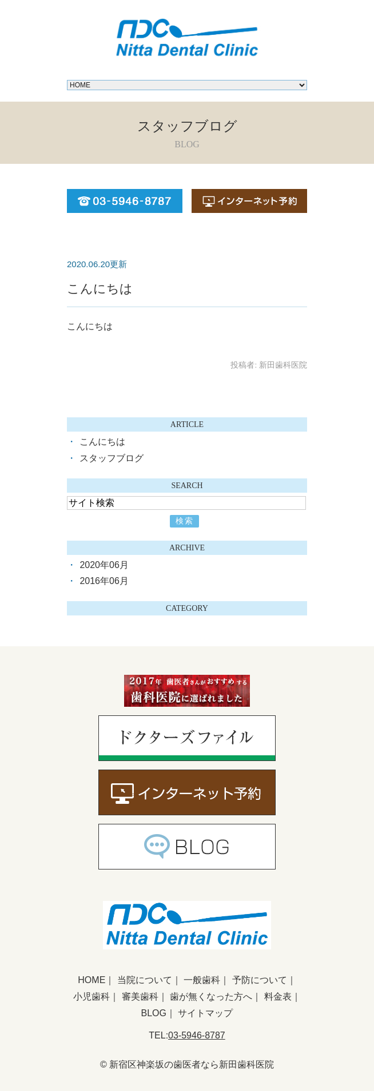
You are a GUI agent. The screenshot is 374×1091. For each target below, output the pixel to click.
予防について (259, 980)
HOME (91, 980)
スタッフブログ (111, 458)
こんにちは (100, 288)
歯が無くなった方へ (211, 996)
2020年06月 (103, 565)
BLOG (153, 1013)
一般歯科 (202, 980)
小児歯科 (91, 996)
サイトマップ (205, 1013)
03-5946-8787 (196, 1035)
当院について (144, 980)
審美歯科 (140, 996)
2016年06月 (103, 581)
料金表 (278, 996)
